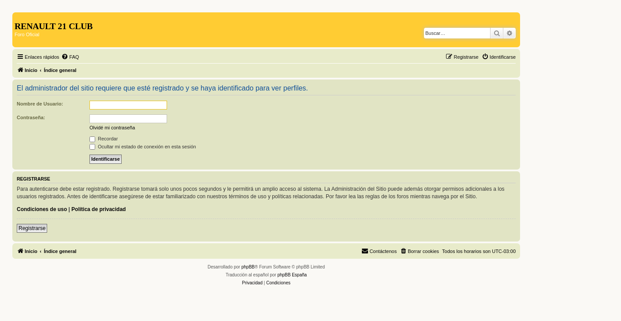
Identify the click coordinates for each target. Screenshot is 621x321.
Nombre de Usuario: (40, 103)
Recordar (103, 138)
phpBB (248, 266)
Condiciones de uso (42, 209)
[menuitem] (70, 57)
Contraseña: (31, 117)
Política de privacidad (98, 209)
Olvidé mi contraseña (112, 127)
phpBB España (292, 274)
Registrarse (32, 228)
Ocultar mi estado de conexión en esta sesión (142, 146)
